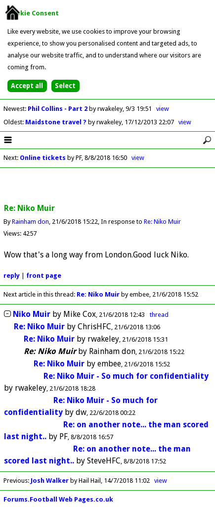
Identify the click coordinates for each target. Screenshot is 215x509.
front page (43, 275)
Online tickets (43, 157)
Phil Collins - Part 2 (58, 108)
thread (159, 314)
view (162, 108)
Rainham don (30, 221)
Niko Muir (31, 314)
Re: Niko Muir (162, 221)
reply (11, 275)
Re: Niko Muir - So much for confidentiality (126, 376)
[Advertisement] (108, 186)
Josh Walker (50, 480)
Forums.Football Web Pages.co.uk (58, 499)
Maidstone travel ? (56, 122)
